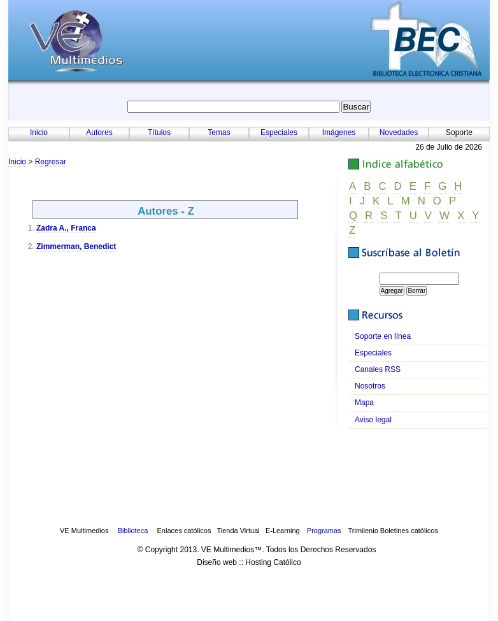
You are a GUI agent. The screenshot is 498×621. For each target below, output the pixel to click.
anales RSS (378, 369)
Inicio (39, 132)
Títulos (159, 132)
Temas (219, 132)
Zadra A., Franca (66, 228)
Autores (99, 132)
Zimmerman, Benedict (76, 246)
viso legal (373, 419)
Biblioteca (133, 530)
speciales (373, 352)
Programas (324, 530)
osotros (370, 386)
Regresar (50, 161)
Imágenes (339, 132)
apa (364, 402)
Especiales (278, 132)
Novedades (399, 132)
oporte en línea (383, 336)
